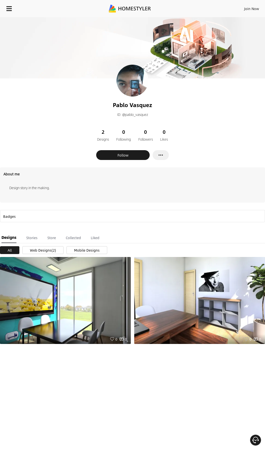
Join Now (251, 8)
